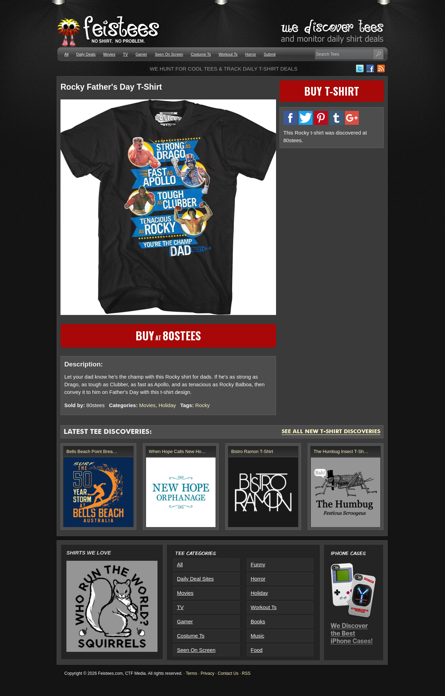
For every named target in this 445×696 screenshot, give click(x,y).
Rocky (202, 405)
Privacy (207, 673)
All (66, 54)
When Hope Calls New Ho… (177, 451)
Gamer (141, 54)
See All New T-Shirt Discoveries (331, 432)
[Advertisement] (332, 200)
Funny (258, 564)
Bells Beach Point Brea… (91, 451)
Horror (250, 54)
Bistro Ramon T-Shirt (252, 451)
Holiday (167, 405)
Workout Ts (228, 54)
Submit (269, 54)
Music (257, 636)
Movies (109, 54)
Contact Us (228, 673)
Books (258, 621)
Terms (191, 673)
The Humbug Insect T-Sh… (341, 451)
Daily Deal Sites (195, 579)
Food (256, 650)
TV (125, 54)
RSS (246, 673)
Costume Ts (201, 54)
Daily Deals (86, 54)
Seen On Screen (169, 54)
